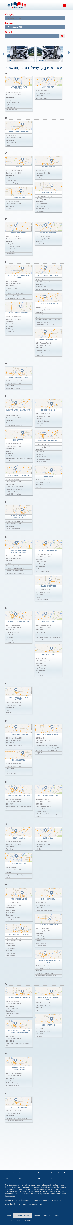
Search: (9, 32)
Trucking (42, 61)
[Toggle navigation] (64, 5)
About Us (57, 1216)
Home (8, 1216)
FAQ (18, 1221)
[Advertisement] (39, 1148)
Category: (10, 14)
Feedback (28, 1221)
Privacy (9, 1221)
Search (37, 1216)
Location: (10, 23)
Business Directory (22, 1216)
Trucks (11, 61)
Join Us (47, 1216)
